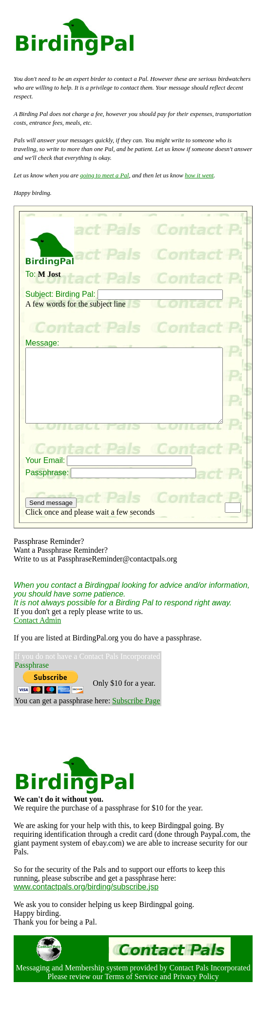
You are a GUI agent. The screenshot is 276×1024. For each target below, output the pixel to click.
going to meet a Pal (104, 175)
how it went (199, 175)
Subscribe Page (136, 715)
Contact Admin (37, 635)
